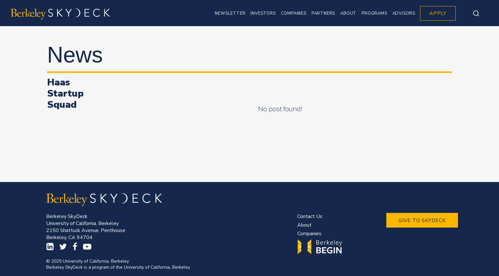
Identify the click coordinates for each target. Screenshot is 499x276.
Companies (309, 233)
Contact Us (309, 216)
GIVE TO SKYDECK (422, 220)
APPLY (437, 13)
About (304, 225)
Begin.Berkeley (320, 247)
